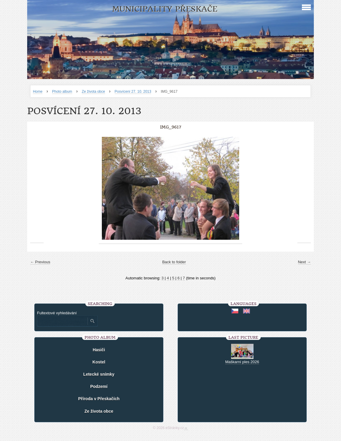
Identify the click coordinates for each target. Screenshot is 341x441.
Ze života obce (93, 91)
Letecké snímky (98, 374)
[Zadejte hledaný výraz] (62, 321)
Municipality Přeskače (164, 9)
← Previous (40, 262)
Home (37, 91)
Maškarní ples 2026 (242, 362)
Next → (304, 262)
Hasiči (99, 349)
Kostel (99, 362)
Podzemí (98, 386)
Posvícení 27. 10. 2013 (133, 91)
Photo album (62, 91)
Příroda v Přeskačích (99, 398)
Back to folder (174, 262)
